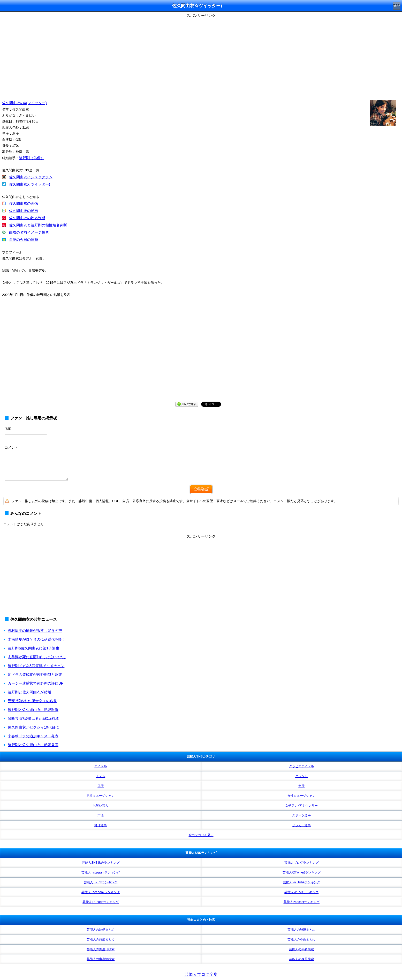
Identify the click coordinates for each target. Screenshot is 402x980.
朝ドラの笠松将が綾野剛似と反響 (35, 674)
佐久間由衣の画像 (23, 203)
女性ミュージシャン (301, 796)
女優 (301, 786)
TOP (396, 6)
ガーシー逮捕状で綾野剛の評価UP (35, 683)
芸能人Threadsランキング (100, 902)
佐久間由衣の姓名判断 (27, 218)
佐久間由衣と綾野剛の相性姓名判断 (38, 225)
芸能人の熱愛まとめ (101, 939)
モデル (100, 776)
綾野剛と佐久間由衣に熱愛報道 (33, 710)
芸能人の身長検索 (301, 959)
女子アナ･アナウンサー (301, 805)
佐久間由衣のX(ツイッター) (24, 103)
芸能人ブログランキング (301, 862)
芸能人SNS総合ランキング (100, 862)
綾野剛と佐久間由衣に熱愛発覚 (33, 745)
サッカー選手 (301, 825)
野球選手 (100, 825)
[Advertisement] (201, 55)
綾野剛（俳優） (31, 158)
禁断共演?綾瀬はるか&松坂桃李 (33, 718)
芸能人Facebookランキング (100, 892)
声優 (100, 815)
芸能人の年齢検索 (301, 949)
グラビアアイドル (301, 766)
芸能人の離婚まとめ (301, 929)
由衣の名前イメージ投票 (29, 232)
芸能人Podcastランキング (302, 902)
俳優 (100, 786)
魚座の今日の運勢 (23, 240)
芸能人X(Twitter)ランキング (302, 872)
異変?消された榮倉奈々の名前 (32, 701)
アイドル (100, 766)
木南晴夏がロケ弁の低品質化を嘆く (37, 639)
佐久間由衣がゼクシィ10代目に (33, 727)
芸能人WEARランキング (301, 892)
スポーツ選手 (301, 815)
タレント (301, 776)
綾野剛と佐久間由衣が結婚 (29, 692)
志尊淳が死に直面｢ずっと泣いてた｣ (37, 657)
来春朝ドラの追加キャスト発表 (33, 736)
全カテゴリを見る (201, 835)
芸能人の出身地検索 (101, 959)
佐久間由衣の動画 (23, 211)
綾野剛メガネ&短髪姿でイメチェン (36, 666)
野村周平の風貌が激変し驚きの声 (35, 631)
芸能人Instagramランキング (100, 872)
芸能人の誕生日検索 (101, 949)
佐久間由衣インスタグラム (30, 177)
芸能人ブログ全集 (201, 974)
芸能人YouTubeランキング (301, 882)
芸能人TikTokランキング (100, 882)
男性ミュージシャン (101, 796)
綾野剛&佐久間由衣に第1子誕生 (33, 648)
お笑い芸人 (100, 805)
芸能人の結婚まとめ (101, 929)
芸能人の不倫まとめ (301, 939)
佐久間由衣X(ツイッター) (29, 184)
